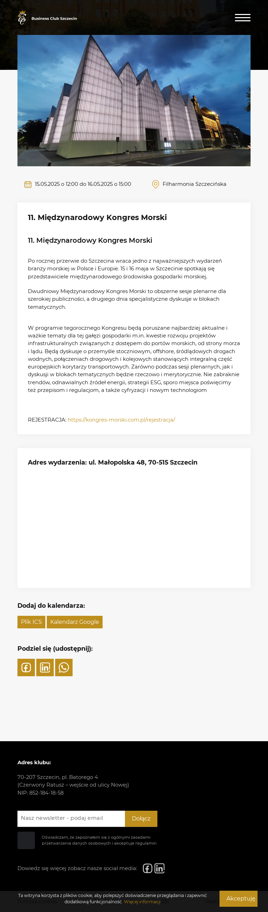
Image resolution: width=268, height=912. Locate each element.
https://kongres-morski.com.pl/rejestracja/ (121, 420)
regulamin (146, 843)
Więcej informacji (142, 901)
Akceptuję (240, 898)
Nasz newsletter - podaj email (62, 818)
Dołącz (141, 818)
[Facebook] (26, 667)
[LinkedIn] (45, 667)
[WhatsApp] (64, 667)
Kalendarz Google (74, 622)
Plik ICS (31, 622)
